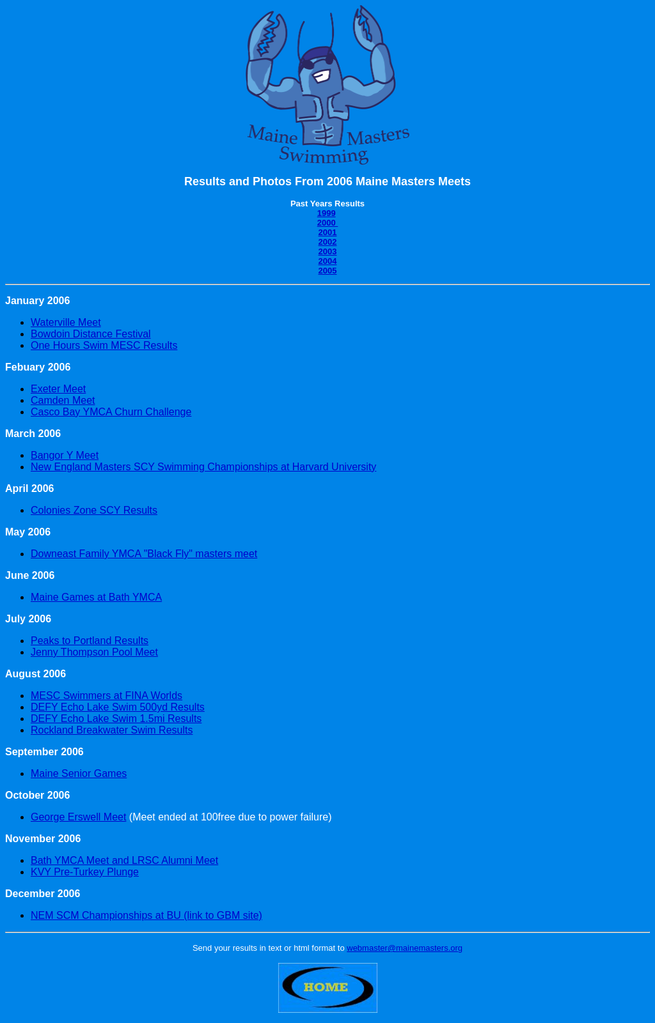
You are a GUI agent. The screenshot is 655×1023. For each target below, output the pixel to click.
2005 (328, 270)
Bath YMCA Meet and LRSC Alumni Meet (124, 860)
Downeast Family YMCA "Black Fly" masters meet (144, 553)
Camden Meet (63, 400)
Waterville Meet (66, 322)
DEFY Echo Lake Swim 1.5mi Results (116, 718)
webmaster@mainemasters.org (404, 948)
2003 (328, 251)
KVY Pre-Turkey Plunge (85, 871)
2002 (328, 242)
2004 (328, 261)
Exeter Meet (58, 388)
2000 (327, 222)
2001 (328, 232)
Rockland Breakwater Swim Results (112, 730)
